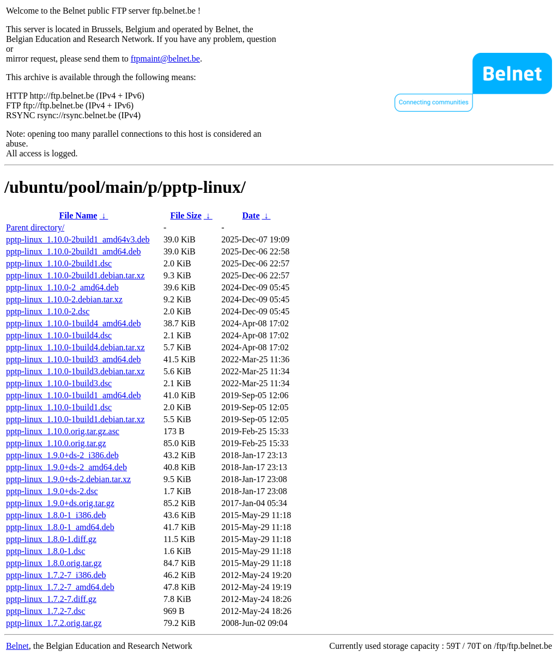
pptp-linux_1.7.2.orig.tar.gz (54, 623)
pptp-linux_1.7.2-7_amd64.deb (60, 587)
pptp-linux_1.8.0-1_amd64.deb (60, 527)
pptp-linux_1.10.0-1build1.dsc (59, 407)
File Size (185, 215)
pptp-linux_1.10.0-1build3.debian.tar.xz (75, 371)
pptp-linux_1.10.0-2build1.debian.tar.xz (75, 275)
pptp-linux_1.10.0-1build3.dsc (59, 383)
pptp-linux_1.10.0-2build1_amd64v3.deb (78, 239)
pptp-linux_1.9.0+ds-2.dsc (52, 491)
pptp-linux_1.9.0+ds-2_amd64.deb (66, 467)
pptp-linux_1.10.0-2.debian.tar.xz (64, 299)
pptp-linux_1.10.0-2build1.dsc (59, 263)
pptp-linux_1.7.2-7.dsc (45, 611)
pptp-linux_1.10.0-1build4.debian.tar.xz (75, 347)
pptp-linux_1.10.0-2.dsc (47, 311)
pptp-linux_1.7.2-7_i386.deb (56, 575)
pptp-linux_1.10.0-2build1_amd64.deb (73, 251)
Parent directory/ (35, 227)
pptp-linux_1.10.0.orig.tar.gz (56, 443)
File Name (78, 215)
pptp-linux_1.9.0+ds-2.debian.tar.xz (68, 479)
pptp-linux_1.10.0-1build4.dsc (59, 335)
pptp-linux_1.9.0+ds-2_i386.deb (62, 455)
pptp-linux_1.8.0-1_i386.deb (56, 515)
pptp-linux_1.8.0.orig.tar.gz (54, 563)
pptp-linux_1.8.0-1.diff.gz (51, 539)
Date (251, 215)
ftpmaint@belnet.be (165, 58)
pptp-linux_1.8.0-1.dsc (45, 551)
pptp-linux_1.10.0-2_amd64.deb (62, 287)
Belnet (17, 645)
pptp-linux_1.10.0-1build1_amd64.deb (73, 395)
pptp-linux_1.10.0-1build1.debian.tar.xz (75, 419)
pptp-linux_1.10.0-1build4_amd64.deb (73, 323)
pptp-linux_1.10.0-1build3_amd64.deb (73, 359)
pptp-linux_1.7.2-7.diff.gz (51, 599)
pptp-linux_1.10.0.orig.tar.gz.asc (62, 431)
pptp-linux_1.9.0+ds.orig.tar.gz (60, 503)
